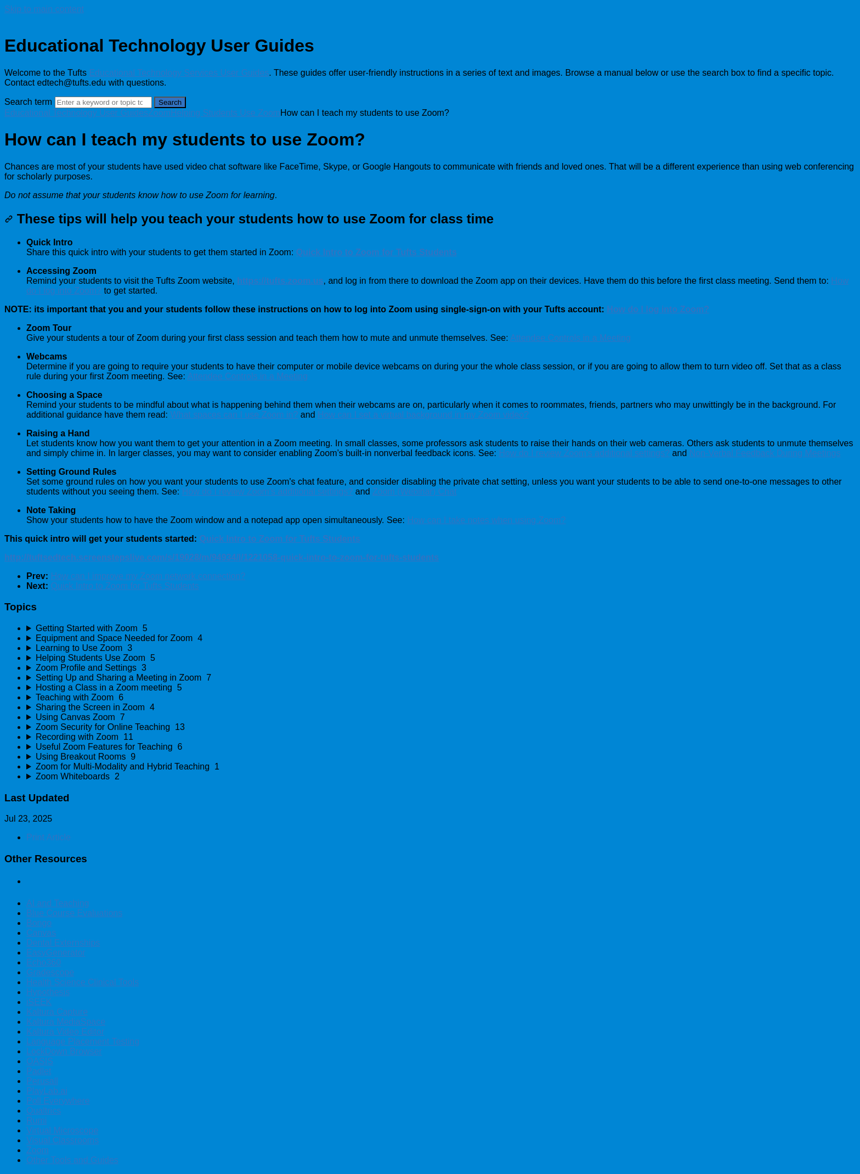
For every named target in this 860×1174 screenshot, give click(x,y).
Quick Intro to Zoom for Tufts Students (124, 586)
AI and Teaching (57, 903)
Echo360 (43, 962)
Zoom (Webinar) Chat (414, 491)
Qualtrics (43, 1110)
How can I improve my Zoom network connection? (147, 576)
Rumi (36, 1120)
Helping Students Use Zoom (225, 112)
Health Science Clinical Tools (82, 982)
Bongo (39, 923)
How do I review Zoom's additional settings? (584, 453)
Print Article (48, 837)
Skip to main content (44, 9)
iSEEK (39, 1002)
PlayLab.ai (46, 1091)
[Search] (103, 102)
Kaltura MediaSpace (65, 1021)
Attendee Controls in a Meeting (570, 337)
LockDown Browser (64, 1051)
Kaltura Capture (57, 1011)
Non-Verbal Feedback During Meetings (765, 453)
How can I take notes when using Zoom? (486, 520)
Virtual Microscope (62, 1130)
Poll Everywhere (58, 1100)
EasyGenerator (56, 952)
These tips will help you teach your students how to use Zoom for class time (249, 218)
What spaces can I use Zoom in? (234, 414)
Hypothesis (48, 992)
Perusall (42, 1081)
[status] (430, 181)
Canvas (41, 932)
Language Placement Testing (82, 1041)
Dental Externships (63, 942)
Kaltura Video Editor (65, 1031)
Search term (28, 101)
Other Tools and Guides (72, 1160)
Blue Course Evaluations (74, 913)
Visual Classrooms (62, 1140)
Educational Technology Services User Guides (179, 72)
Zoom (159, 112)
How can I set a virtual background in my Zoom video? (423, 414)
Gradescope (50, 972)
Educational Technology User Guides (76, 112)
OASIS (39, 1061)
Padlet (38, 1071)
